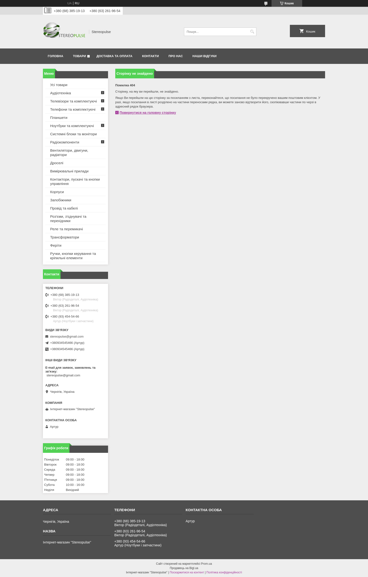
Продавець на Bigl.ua (184, 568)
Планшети (58, 117)
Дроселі (56, 163)
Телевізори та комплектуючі (73, 101)
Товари (79, 56)
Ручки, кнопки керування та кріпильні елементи (73, 255)
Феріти (55, 245)
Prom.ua (206, 563)
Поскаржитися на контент (187, 572)
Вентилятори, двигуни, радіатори (69, 152)
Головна (55, 56)
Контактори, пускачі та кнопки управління (75, 181)
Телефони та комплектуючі (72, 109)
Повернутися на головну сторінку (148, 113)
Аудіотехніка (60, 93)
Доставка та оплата (114, 56)
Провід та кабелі (64, 208)
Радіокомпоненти (64, 142)
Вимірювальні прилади (69, 171)
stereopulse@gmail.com (67, 336)
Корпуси (57, 192)
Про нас (176, 56)
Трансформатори (64, 237)
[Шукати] (252, 31)
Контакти (150, 56)
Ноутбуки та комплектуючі (72, 126)
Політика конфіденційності (224, 572)
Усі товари (58, 85)
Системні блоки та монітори (73, 134)
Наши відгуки (204, 56)
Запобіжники (60, 200)
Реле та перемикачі (66, 229)
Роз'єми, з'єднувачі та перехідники (68, 218)
